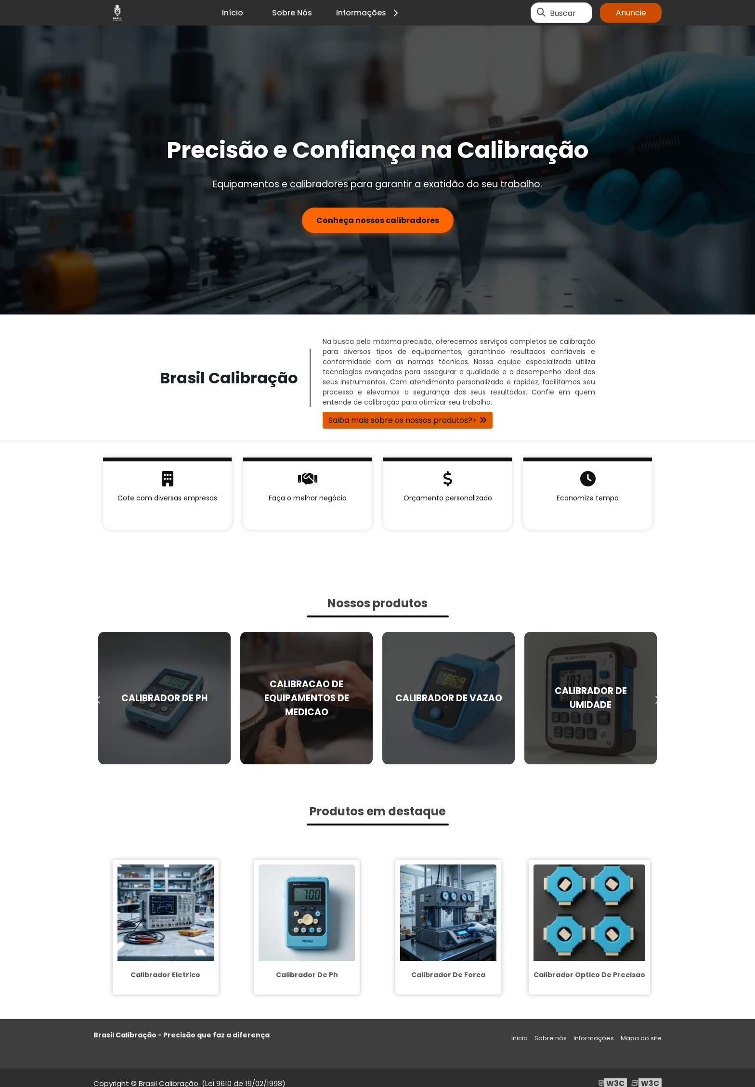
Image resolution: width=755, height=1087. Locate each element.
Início (232, 12)
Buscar (563, 12)
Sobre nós (550, 1038)
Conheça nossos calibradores (377, 220)
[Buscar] (541, 13)
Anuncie (631, 12)
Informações (368, 12)
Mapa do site (641, 1038)
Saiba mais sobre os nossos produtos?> (402, 420)
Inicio (519, 1038)
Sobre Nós (292, 12)
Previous (98, 698)
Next (657, 698)
